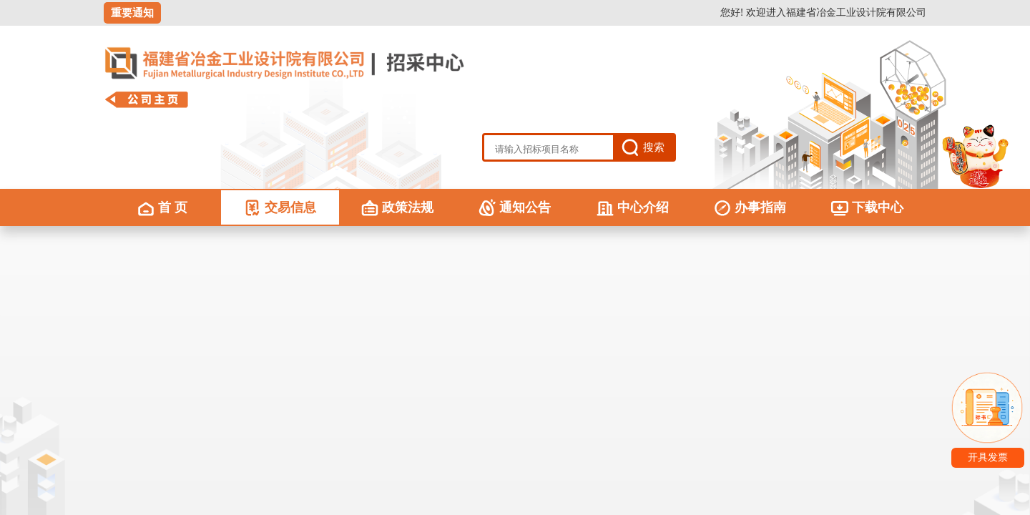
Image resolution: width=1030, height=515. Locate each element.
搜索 (653, 147)
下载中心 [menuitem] (867, 207)
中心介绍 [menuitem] (633, 207)
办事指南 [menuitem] (750, 207)
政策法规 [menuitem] (397, 207)
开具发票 (988, 457)
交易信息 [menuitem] (280, 207)
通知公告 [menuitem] (515, 207)
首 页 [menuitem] (162, 207)
